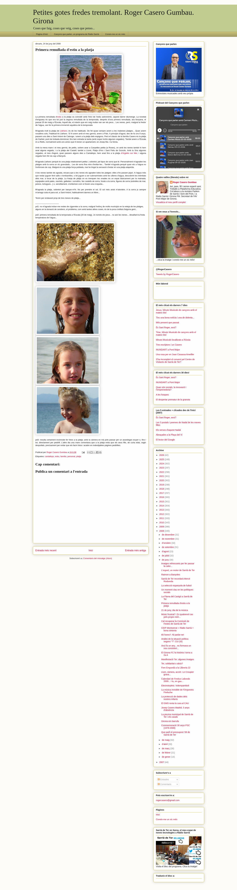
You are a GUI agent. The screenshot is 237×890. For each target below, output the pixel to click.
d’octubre (166, 543)
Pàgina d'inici (42, 34)
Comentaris (164, 784)
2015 (162, 501)
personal (71, 456)
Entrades (163, 779)
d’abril (165, 744)
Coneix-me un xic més (115, 34)
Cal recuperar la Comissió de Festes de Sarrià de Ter (175, 622)
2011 (162, 518)
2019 (162, 484)
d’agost (165, 551)
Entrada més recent (45, 550)
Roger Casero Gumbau (185, 182)
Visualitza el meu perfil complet (171, 202)
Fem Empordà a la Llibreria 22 (175, 667)
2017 (162, 493)
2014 (162, 505)
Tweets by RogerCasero (167, 274)
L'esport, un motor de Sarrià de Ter (178, 570)
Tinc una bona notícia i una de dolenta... (175, 317)
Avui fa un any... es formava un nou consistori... (176, 647)
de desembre (168, 534)
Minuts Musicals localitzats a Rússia (173, 340)
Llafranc (63, 131)
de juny (165, 560)
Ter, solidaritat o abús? (172, 663)
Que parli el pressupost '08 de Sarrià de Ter (175, 733)
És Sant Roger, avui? (166, 327)
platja (78, 456)
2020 (162, 480)
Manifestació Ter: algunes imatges (177, 659)
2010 (162, 522)
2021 (162, 476)
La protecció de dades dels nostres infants (174, 697)
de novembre (168, 539)
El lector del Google (165, 439)
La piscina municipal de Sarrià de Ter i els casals (177, 715)
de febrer (166, 752)
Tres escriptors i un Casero (169, 344)
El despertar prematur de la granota (173, 399)
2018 (162, 489)
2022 (162, 472)
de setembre (168, 547)
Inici (91, 550)
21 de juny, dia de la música (174, 610)
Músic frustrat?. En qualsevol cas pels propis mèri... (177, 615)
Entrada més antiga (135, 550)
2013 (162, 510)
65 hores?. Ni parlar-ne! (172, 634)
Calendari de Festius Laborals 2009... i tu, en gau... (175, 680)
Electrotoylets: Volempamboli (175, 685)
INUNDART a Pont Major (168, 349)
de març (166, 748)
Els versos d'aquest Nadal (168, 430)
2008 (162, 531)
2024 (162, 463)
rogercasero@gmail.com (168, 800)
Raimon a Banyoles (170, 574)
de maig (166, 740)
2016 (162, 497)
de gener (166, 757)
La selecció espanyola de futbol (176, 585)
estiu (59, 117)
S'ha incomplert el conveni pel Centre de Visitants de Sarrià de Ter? (175, 360)
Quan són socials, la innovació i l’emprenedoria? (171, 388)
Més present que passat (167, 322)
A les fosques (162, 394)
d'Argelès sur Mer (129, 153)
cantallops (49, 456)
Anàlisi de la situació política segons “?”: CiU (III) (174, 640)
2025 (162, 459)
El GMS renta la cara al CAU (175, 703)
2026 (162, 455)
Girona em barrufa (170, 721)
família (63, 456)
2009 (162, 526)
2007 (162, 762)
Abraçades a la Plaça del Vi (169, 435)
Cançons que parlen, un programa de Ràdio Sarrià (76, 34)
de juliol (166, 555)
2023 (162, 468)
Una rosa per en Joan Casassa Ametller (175, 354)
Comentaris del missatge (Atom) (97, 558)
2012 (162, 514)
